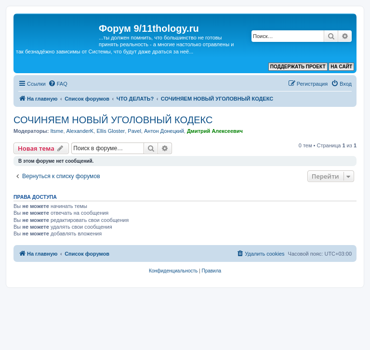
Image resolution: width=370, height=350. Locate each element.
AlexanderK (80, 131)
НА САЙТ (341, 66)
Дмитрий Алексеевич (215, 131)
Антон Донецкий (164, 131)
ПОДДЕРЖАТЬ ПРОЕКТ (298, 66)
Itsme (56, 131)
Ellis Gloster (111, 131)
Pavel (134, 131)
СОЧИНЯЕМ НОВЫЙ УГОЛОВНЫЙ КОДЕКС (112, 120)
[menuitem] (57, 84)
